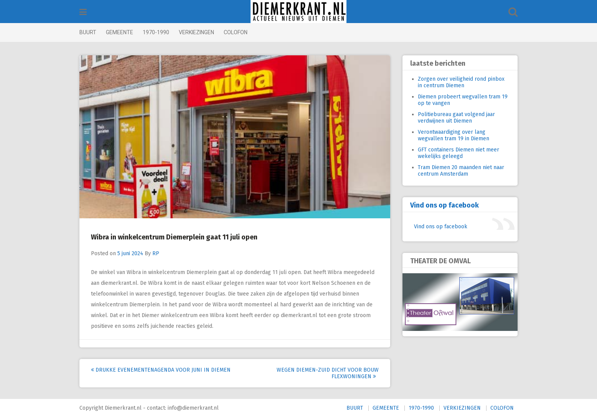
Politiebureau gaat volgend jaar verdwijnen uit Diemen (456, 117)
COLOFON (235, 32)
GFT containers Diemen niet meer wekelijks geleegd (458, 152)
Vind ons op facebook (444, 205)
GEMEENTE (119, 32)
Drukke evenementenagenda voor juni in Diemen (161, 370)
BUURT (87, 32)
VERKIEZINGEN (196, 32)
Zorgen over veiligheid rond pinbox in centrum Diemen (461, 82)
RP (155, 253)
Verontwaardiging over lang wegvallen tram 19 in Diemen (453, 135)
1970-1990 (156, 32)
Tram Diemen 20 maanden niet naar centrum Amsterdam (461, 170)
